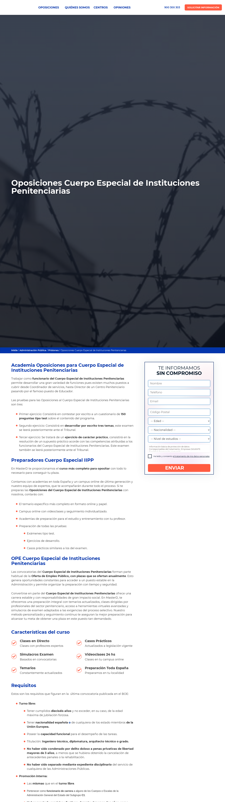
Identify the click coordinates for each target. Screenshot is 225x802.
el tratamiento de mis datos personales (191, 456)
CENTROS (102, 7)
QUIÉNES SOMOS (77, 7)
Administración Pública (33, 350)
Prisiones (53, 350)
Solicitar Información (203, 7)
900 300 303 (172, 7)
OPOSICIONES (49, 7)
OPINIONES (122, 7)
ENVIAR (179, 468)
